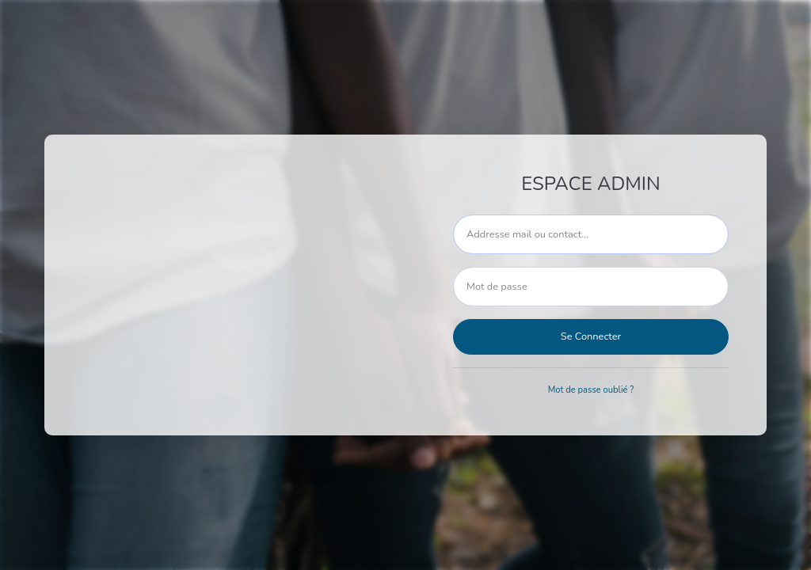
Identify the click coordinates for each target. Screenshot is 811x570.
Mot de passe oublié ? (591, 390)
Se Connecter (591, 336)
